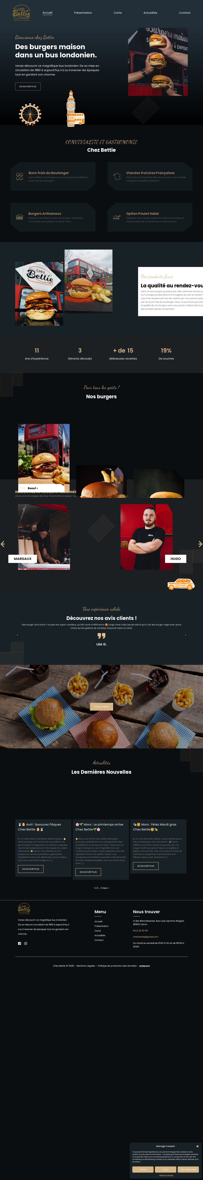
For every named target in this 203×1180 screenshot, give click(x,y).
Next (185, 635)
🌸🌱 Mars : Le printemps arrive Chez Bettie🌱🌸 (99, 826)
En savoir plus (30, 869)
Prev (17, 635)
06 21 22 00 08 (140, 930)
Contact (185, 13)
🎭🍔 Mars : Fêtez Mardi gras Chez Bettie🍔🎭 (154, 826)
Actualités (150, 13)
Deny (165, 1169)
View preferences (188, 1169)
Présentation (83, 13)
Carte (118, 13)
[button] (197, 1146)
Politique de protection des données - (118, 965)
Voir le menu (101, 706)
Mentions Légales (86, 965)
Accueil (47, 13)
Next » (106, 888)
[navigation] (2, 544)
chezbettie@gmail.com (145, 936)
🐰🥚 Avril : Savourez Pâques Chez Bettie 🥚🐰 (39, 826)
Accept (143, 1169)
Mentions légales (166, 1175)
